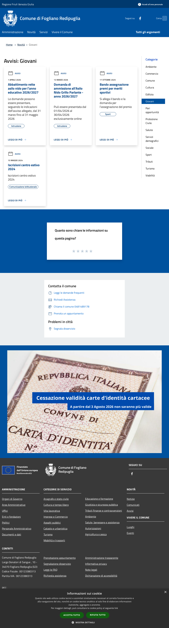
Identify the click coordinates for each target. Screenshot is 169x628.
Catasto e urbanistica (55, 528)
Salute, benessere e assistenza (102, 522)
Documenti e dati (11, 534)
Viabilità (150, 175)
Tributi (149, 162)
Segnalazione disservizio (57, 564)
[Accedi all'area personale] (150, 4)
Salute (149, 130)
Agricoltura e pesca (96, 534)
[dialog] (84, 608)
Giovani (150, 101)
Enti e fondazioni (11, 517)
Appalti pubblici (52, 523)
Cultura (150, 87)
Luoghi (130, 527)
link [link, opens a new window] (116, 608)
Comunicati (133, 505)
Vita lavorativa (52, 511)
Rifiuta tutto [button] (98, 615)
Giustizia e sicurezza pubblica (101, 505)
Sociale (149, 148)
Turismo (150, 168)
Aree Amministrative (13, 505)
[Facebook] (133, 18)
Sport (149, 155)
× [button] (165, 592)
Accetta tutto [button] (72, 615)
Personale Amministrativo (16, 528)
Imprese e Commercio (56, 517)
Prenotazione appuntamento (60, 558)
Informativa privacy (96, 564)
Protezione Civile (152, 121)
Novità (21, 45)
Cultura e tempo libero (56, 505)
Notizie (131, 499)
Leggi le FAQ (50, 570)
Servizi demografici (152, 139)
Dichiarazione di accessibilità (101, 576)
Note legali (91, 570)
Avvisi (14, 73)
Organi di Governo (12, 499)
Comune (150, 81)
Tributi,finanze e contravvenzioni (103, 511)
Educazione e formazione (99, 499)
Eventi (130, 533)
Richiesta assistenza (55, 576)
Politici (6, 523)
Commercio (152, 74)
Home (9, 45)
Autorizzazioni (93, 528)
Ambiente (151, 67)
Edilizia (149, 94)
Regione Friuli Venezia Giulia (18, 4)
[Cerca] (163, 18)
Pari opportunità (152, 110)
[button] (84, 622)
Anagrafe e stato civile (56, 499)
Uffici (5, 511)
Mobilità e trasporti (54, 540)
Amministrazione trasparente (101, 558)
